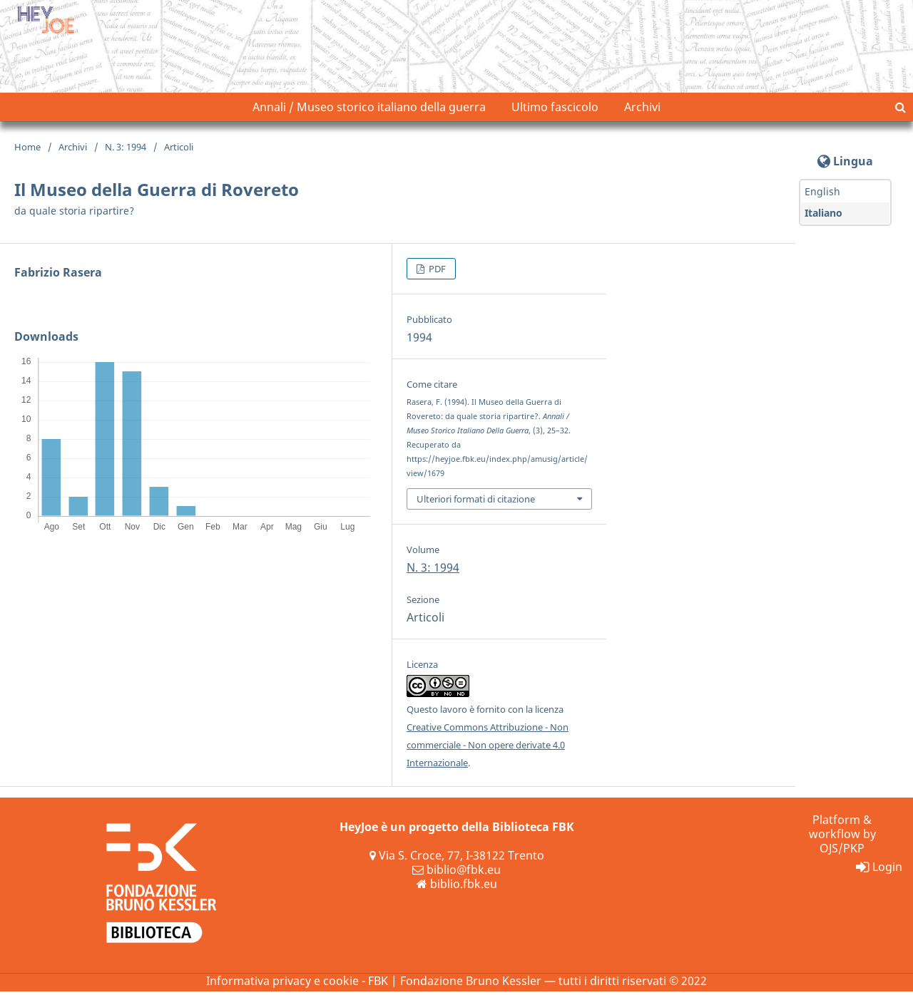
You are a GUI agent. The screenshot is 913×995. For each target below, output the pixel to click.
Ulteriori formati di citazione (476, 501)
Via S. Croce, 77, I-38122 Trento (456, 859)
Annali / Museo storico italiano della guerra (369, 110)
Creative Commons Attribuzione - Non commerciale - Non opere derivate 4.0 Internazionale (487, 748)
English (822, 195)
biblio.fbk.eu (457, 887)
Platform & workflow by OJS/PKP (842, 837)
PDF (436, 272)
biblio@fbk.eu (456, 873)
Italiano (823, 216)
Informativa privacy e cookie (282, 984)
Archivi (642, 110)
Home (27, 150)
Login (879, 870)
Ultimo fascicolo (554, 110)
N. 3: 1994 (125, 150)
